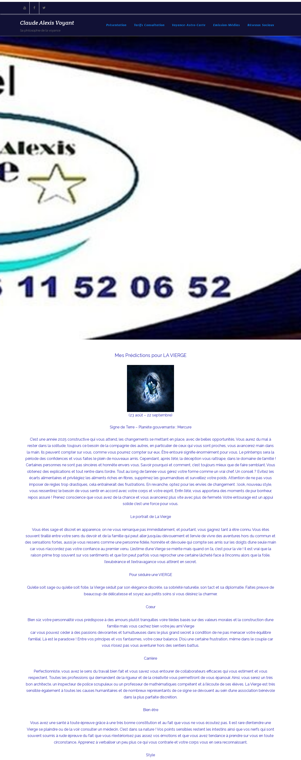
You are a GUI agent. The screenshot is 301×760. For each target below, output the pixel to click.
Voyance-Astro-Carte (189, 25)
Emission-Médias (226, 25)
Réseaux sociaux (260, 25)
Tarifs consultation (149, 25)
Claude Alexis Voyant (47, 22)
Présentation (116, 25)
